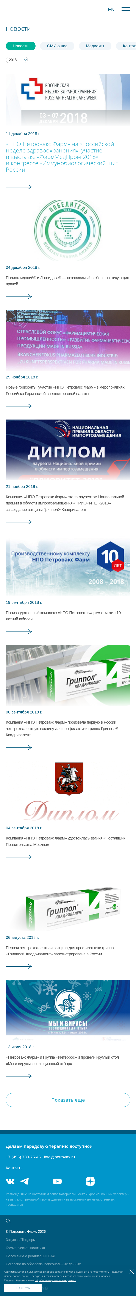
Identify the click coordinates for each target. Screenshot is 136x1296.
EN (111, 9)
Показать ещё (68, 1100)
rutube (74, 1181)
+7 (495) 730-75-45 (23, 1157)
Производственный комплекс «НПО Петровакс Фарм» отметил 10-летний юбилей (64, 615)
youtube (57, 1181)
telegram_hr (41, 1181)
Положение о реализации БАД (30, 1256)
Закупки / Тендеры (21, 1240)
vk (10, 1181)
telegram (24, 1181)
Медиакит (95, 46)
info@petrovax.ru (59, 1157)
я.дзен (90, 1181)
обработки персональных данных (55, 1280)
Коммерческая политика (25, 1248)
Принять (23, 1288)
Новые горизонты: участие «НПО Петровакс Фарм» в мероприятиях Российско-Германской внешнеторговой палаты (65, 390)
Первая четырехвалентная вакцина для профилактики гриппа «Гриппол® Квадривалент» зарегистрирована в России (60, 950)
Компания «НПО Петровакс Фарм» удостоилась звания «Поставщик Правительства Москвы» (65, 841)
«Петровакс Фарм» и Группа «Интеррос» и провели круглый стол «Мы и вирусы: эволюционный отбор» (62, 1060)
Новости (20, 46)
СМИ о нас (57, 46)
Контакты (14, 1168)
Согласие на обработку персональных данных (43, 1264)
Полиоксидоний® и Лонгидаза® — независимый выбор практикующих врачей (67, 280)
